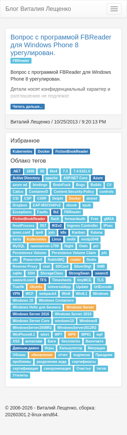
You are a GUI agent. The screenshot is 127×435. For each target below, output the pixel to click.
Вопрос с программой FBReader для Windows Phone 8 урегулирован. (60, 44)
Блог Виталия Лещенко (38, 8)
